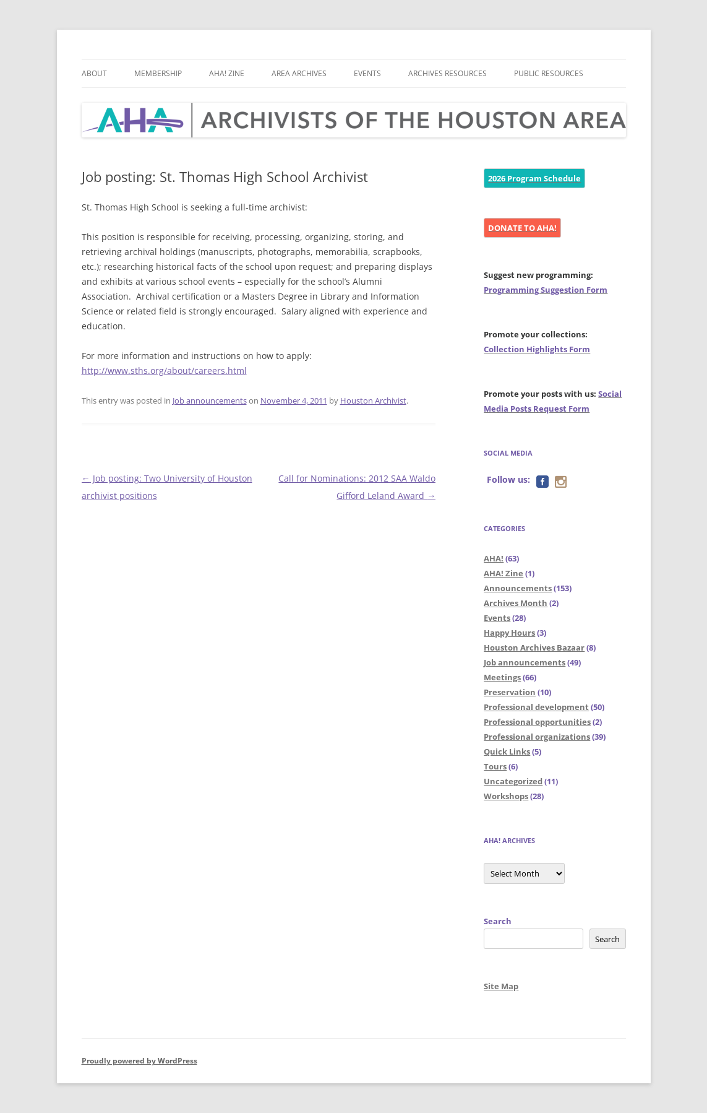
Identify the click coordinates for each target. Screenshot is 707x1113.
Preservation (510, 692)
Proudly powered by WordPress (139, 1060)
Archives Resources (447, 73)
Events (367, 73)
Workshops (506, 796)
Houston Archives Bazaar (534, 647)
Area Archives (299, 73)
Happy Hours (509, 632)
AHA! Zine (226, 73)
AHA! (493, 558)
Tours (495, 766)
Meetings (502, 677)
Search (498, 921)
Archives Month (515, 602)
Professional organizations (537, 736)
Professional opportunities (537, 721)
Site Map (501, 986)
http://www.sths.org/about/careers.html (164, 370)
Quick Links (507, 751)
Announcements (518, 588)
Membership (158, 73)
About (94, 73)
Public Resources (548, 73)
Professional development (536, 706)
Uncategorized (513, 781)
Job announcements (210, 400)
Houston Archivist (373, 400)
